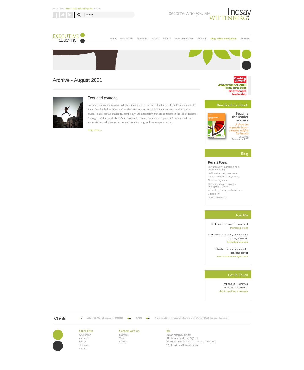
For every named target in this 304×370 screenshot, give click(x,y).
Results (82, 342)
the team (201, 38)
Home (68, 9)
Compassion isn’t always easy (223, 176)
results (155, 38)
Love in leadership (217, 197)
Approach (83, 338)
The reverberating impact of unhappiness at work (222, 185)
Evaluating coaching (237, 242)
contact (245, 38)
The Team (83, 345)
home (113, 38)
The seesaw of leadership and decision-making (223, 168)
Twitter (122, 338)
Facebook (124, 335)
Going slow (213, 194)
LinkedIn (123, 342)
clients (167, 38)
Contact (82, 348)
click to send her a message (233, 291)
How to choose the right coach (232, 256)
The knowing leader (218, 180)
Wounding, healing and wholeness (225, 190)
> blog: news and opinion (81, 9)
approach (142, 38)
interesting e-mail (239, 228)
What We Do (85, 335)
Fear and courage (103, 98)
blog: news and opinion (224, 38)
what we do (126, 38)
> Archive (97, 9)
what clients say (184, 38)
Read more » (95, 130)
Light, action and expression (222, 173)
